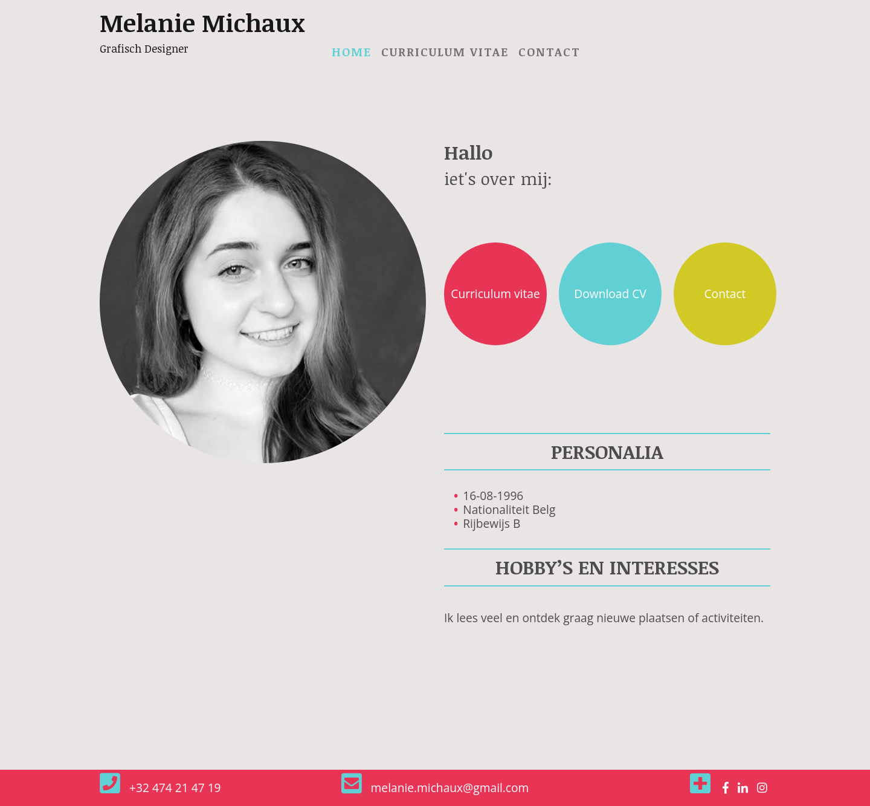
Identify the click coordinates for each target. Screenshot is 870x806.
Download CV (610, 293)
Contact (549, 52)
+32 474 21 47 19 (175, 787)
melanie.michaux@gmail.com (450, 787)
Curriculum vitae (445, 52)
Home (354, 51)
